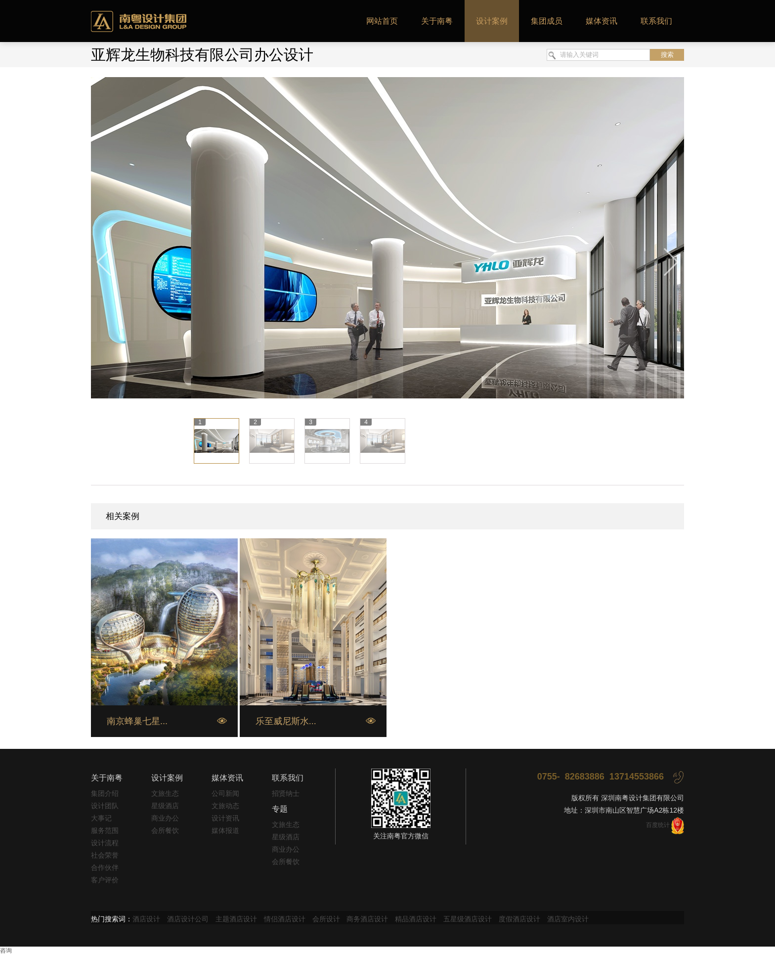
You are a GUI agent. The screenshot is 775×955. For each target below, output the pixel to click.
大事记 (101, 818)
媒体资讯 (601, 21)
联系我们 (656, 21)
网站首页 (382, 21)
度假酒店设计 (519, 919)
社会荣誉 (105, 855)
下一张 (670, 262)
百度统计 (658, 825)
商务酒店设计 (367, 919)
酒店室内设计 (568, 919)
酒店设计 (146, 919)
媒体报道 (225, 830)
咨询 (6, 950)
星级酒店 (165, 806)
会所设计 (326, 919)
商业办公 (165, 818)
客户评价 (105, 880)
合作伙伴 (105, 867)
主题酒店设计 (236, 919)
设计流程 (105, 843)
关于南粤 (437, 21)
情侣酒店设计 (284, 919)
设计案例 (492, 21)
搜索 (667, 54)
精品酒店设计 (415, 919)
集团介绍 (105, 793)
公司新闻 (225, 793)
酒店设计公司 (188, 919)
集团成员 (546, 21)
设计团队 (105, 806)
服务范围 (105, 830)
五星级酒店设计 (467, 919)
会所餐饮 (165, 830)
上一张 (104, 262)
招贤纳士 (286, 793)
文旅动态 (225, 806)
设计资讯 (225, 818)
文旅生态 (165, 793)
